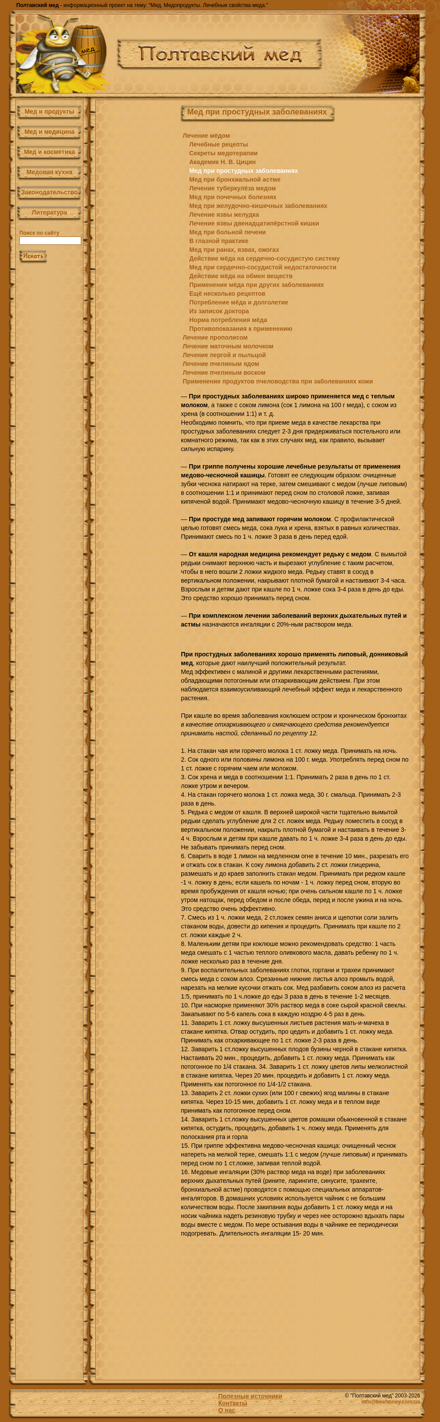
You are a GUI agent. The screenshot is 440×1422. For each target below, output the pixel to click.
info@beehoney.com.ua (390, 1402)
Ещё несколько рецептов (227, 293)
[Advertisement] (135, 258)
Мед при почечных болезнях (233, 197)
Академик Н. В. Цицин (222, 161)
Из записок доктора (219, 311)
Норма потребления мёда (228, 319)
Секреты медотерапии (223, 153)
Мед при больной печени (227, 232)
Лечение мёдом (206, 135)
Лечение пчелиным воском (224, 372)
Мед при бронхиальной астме (235, 179)
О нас (226, 1410)
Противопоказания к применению (240, 328)
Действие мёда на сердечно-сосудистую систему (264, 258)
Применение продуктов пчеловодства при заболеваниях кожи (278, 381)
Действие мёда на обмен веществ (240, 275)
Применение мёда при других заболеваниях (256, 284)
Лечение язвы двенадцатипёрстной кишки (254, 223)
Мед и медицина (50, 131)
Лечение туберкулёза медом (232, 188)
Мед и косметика (49, 151)
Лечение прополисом (215, 337)
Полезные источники (250, 1396)
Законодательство (49, 192)
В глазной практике (219, 240)
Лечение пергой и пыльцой (224, 354)
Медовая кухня (49, 172)
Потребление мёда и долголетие (238, 302)
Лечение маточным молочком (228, 346)
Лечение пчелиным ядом (221, 363)
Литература (49, 212)
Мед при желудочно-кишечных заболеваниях (258, 205)
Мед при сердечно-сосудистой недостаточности (262, 267)
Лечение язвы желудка (224, 214)
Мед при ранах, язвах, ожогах (234, 249)
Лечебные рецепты (218, 144)
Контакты (232, 1403)
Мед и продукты (49, 111)
